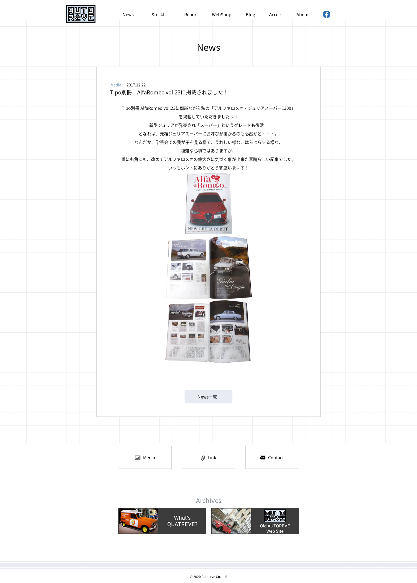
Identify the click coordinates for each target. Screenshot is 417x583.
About (303, 14)
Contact (272, 457)
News (128, 14)
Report (191, 14)
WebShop (221, 14)
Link (208, 457)
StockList (161, 14)
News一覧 (207, 397)
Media (145, 457)
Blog (250, 14)
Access (275, 14)
